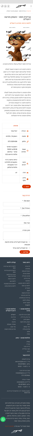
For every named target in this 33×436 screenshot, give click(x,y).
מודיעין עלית (26, 329)
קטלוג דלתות (26, 300)
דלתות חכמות (12, 279)
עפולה (28, 342)
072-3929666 (26, 375)
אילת (14, 319)
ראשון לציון (27, 319)
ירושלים (13, 315)
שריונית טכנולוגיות (24, 298)
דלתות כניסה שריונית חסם (10, 267)
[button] (31, 6)
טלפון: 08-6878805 (24, 384)
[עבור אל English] (23, 305)
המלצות (28, 281)
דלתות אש (13, 281)
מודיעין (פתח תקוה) (10, 329)
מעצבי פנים (26, 303)
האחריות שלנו (26, 271)
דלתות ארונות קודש (10, 286)
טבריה (28, 344)
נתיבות (14, 322)
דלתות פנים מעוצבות (10, 284)
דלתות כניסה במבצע (24, 283)
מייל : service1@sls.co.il (22, 362)
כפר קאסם (27, 327)
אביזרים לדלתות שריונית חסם (11, 275)
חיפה (28, 351)
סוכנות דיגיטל (9, 426)
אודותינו (27, 269)
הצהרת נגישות (26, 293)
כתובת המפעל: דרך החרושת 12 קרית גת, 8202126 (18, 392)
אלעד (28, 332)
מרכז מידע (27, 278)
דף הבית (29, 11)
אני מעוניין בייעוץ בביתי (20, 248)
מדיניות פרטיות (25, 295)
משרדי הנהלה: (26, 380)
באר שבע (13, 327)
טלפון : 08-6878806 (24, 364)
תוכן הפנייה (26, 230)
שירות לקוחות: (26, 359)
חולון (28, 324)
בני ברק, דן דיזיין (25, 317)
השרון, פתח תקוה (25, 322)
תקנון (28, 290)
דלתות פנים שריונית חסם (10, 271)
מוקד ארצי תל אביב (24, 315)
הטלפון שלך (26, 215)
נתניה (28, 334)
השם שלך (26, 201)
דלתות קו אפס (26, 286)
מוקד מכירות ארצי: (24, 371)
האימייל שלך (25, 208)
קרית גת (13, 317)
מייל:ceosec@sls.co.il (23, 382)
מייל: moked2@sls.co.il (23, 373)
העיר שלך (27, 223)
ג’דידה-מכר (27, 346)
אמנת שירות (26, 274)
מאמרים (27, 288)
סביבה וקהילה (26, 276)
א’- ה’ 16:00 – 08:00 (24, 366)
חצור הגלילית (26, 349)
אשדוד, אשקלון (11, 324)
